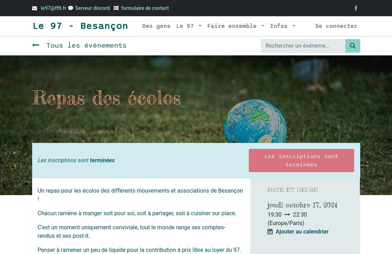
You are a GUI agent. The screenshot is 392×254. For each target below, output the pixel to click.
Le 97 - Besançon (80, 26)
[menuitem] (156, 26)
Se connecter (336, 26)
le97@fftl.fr (53, 8)
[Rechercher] (352, 46)
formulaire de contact (145, 8)
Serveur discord (93, 8)
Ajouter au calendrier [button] (302, 231)
